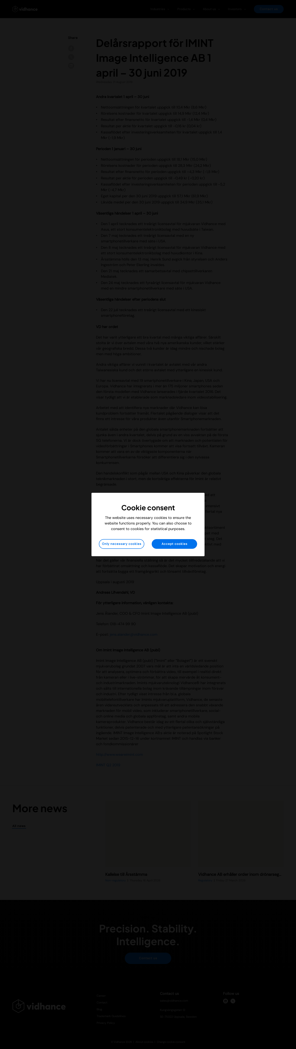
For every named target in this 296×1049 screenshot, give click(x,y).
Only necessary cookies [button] (121, 544)
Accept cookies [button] (174, 544)
